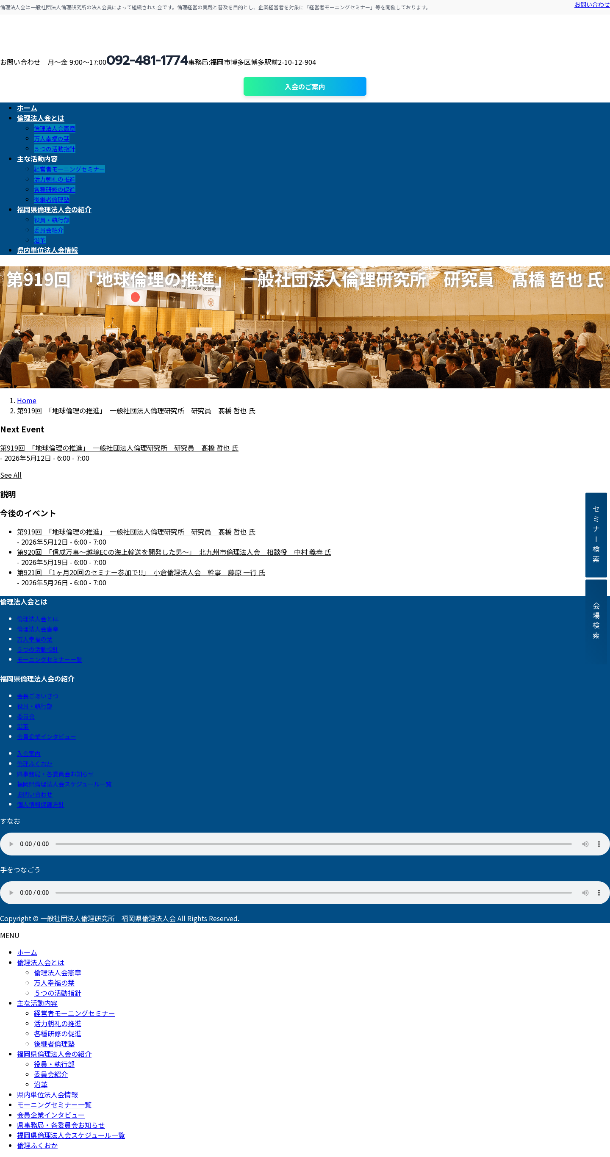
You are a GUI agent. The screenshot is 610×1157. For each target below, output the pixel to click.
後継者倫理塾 (51, 199)
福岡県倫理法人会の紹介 (54, 1054)
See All (11, 475)
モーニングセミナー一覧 (49, 659)
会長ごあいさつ (37, 696)
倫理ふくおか (35, 763)
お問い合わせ (592, 4)
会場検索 (596, 622)
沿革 (40, 240)
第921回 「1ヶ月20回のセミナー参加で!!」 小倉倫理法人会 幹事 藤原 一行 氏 (141, 572)
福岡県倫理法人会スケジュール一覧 (64, 784)
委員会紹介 (49, 230)
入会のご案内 (305, 86)
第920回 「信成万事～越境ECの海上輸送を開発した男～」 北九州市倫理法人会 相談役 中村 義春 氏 (174, 552)
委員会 (26, 716)
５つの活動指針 (54, 148)
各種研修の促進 (54, 189)
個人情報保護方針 (40, 804)
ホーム (27, 952)
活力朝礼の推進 (54, 179)
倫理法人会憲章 (54, 128)
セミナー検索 (596, 535)
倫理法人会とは (37, 618)
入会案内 (29, 753)
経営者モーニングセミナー (69, 169)
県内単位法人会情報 (47, 1094)
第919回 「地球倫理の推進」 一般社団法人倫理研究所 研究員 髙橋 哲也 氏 (119, 448)
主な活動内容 (37, 1003)
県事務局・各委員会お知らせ (55, 773)
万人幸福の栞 (51, 138)
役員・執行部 (51, 220)
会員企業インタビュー (46, 736)
